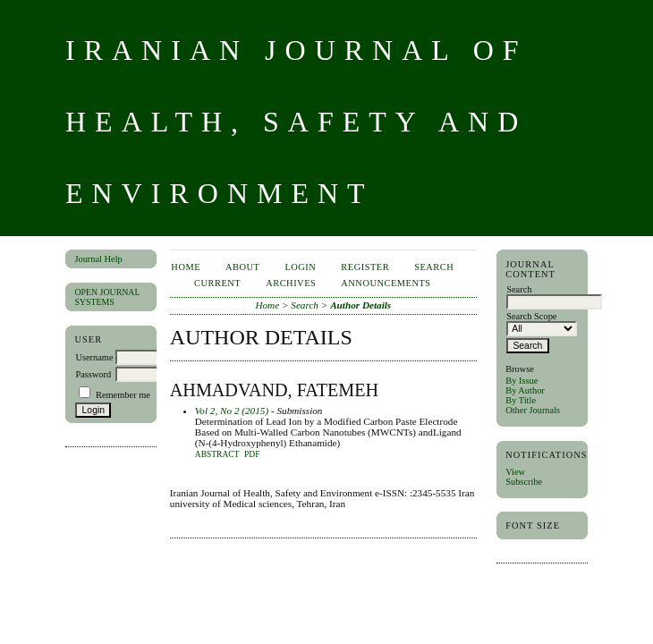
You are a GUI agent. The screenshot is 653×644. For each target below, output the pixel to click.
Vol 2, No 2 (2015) (231, 410)
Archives (291, 283)
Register (365, 267)
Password (93, 374)
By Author (525, 390)
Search (434, 267)
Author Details (360, 305)
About (242, 267)
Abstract (217, 454)
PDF (251, 454)
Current (217, 283)
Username (94, 357)
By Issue (521, 381)
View (515, 472)
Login (300, 267)
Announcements (385, 283)
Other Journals (532, 410)
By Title (520, 400)
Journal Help (98, 259)
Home (185, 267)
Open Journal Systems (107, 297)
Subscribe (523, 482)
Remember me (123, 395)
